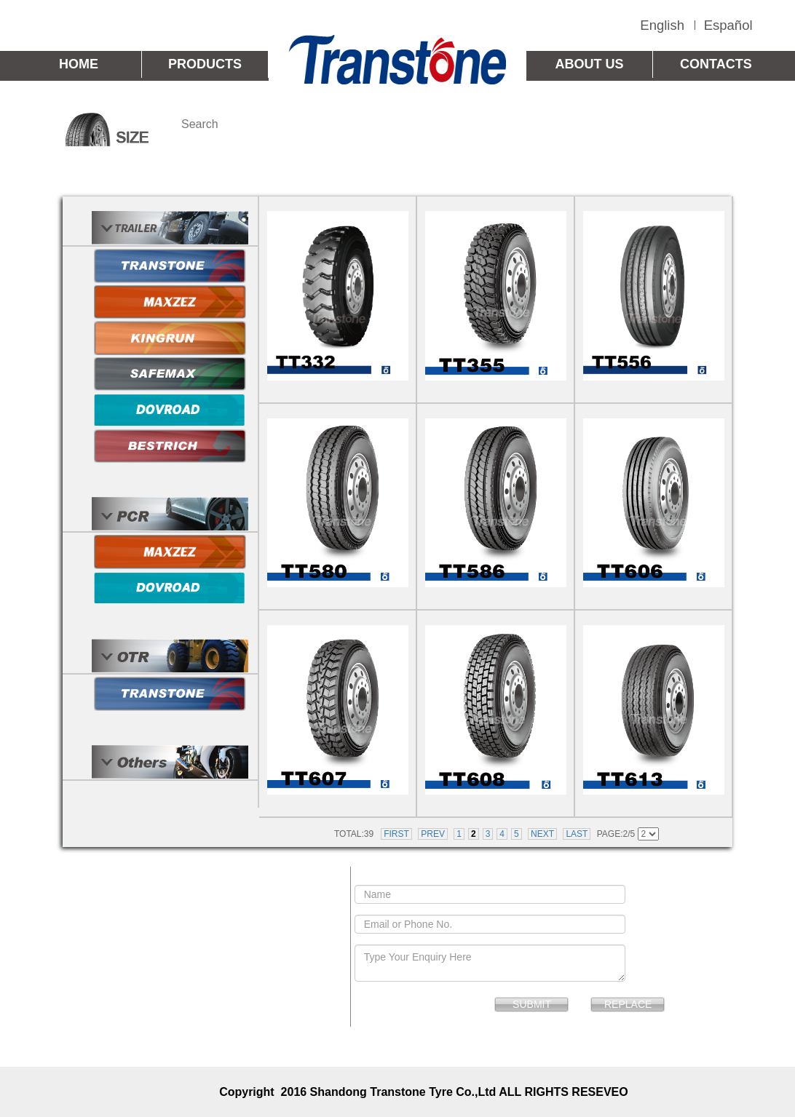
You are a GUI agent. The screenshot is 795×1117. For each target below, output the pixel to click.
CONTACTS (716, 64)
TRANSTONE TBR (373, 177)
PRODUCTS (205, 64)
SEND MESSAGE (505, 875)
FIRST (396, 834)
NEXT (542, 834)
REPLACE (628, 1004)
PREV (433, 834)
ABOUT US (589, 64)
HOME (78, 64)
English (662, 25)
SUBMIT (532, 1004)
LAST (577, 834)
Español (728, 25)
